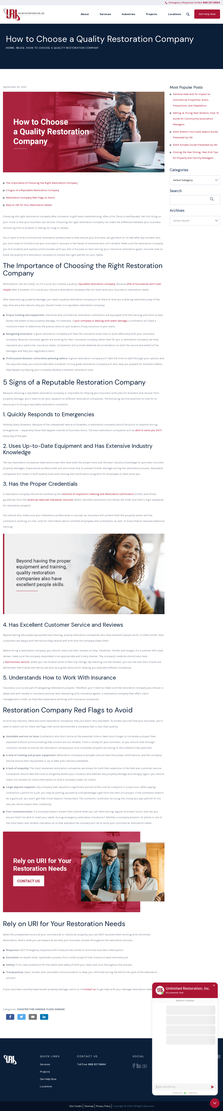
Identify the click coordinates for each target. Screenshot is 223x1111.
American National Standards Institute (50, 499)
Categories (179, 169)
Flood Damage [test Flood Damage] (55, 1009)
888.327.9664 (211, 2)
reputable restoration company (96, 283)
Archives (177, 210)
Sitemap (89, 1106)
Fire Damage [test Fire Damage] (37, 1009)
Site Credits (75, 1106)
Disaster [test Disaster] (23, 1009)
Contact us (89, 989)
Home (10, 47)
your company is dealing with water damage (101, 320)
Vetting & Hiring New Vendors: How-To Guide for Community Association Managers (196, 118)
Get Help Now (207, 14)
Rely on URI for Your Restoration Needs (29, 205)
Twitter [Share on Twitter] (21, 1017)
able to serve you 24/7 (148, 430)
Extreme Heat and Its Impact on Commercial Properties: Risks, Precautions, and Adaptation (191, 100)
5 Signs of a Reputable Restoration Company (32, 190)
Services (45, 1064)
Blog (20, 47)
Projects (45, 1071)
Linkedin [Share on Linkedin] (44, 1017)
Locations (46, 1086)
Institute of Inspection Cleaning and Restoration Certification (98, 494)
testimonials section (17, 661)
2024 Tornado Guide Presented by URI (195, 144)
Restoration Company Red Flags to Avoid (30, 197)
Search (176, 190)
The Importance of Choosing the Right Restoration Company (41, 182)
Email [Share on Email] (33, 1017)
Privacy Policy (103, 1106)
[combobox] (195, 180)
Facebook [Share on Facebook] (10, 1017)
